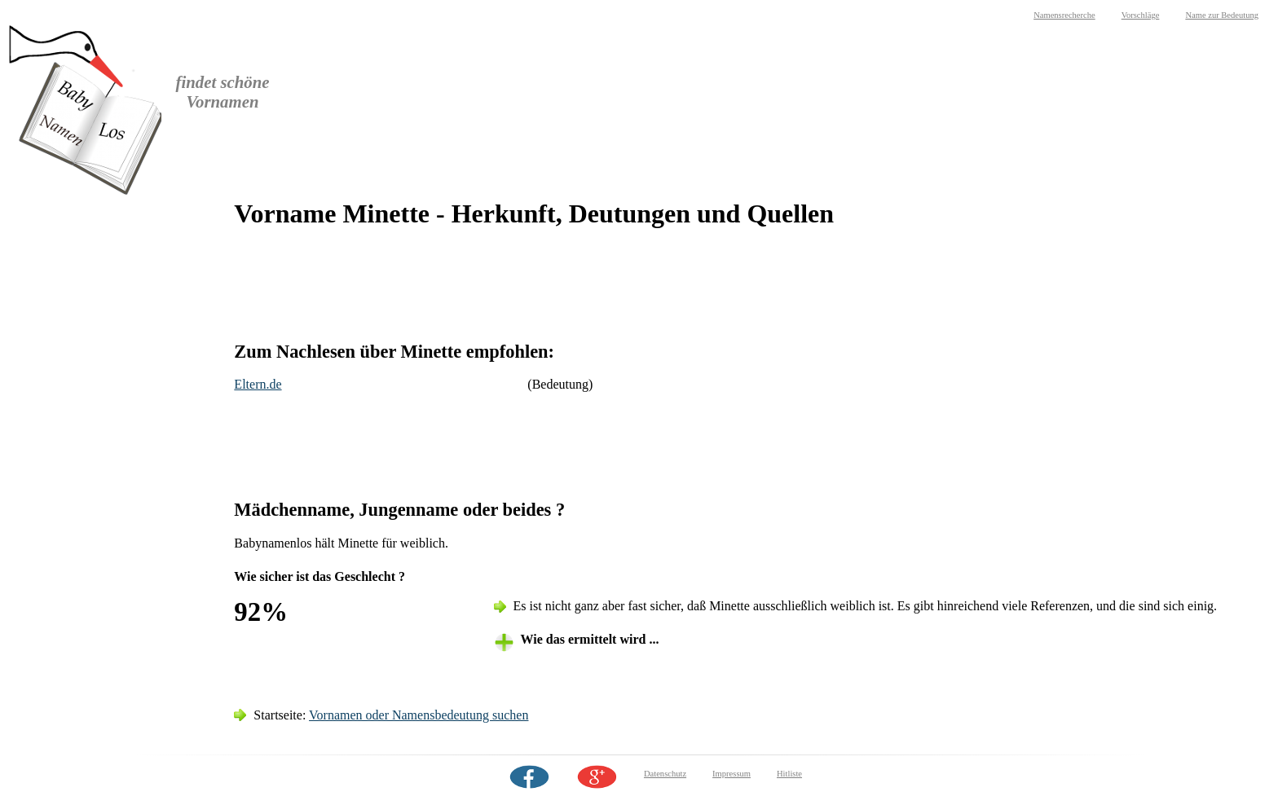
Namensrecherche (1064, 15)
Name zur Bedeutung (1221, 15)
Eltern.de (257, 384)
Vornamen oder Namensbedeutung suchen (418, 715)
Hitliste (789, 773)
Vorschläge (1141, 15)
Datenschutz (665, 773)
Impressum (731, 773)
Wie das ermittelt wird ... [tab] (590, 639)
